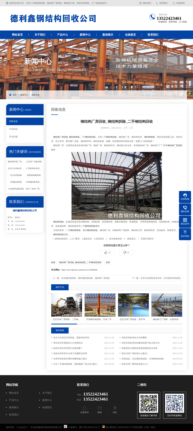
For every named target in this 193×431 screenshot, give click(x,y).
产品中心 (62, 34)
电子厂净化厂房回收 (34, 189)
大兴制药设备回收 (16, 189)
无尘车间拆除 (16, 175)
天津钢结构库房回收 (34, 182)
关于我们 (40, 34)
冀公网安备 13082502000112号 (120, 427)
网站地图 (138, 427)
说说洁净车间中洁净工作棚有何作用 (70, 353)
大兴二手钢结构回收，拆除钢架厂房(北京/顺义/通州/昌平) (80, 364)
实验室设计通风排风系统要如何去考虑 (139, 348)
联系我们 (164, 3)
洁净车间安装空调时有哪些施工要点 (70, 359)
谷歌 (152, 427)
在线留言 (130, 34)
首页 (15, 95)
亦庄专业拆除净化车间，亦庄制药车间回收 (161, 278)
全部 (108, 262)
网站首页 (147, 3)
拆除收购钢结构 (34, 175)
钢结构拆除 (74, 137)
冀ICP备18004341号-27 (89, 427)
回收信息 (36, 95)
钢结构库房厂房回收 (16, 161)
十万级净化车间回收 (34, 168)
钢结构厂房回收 (60, 137)
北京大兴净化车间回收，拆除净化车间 (71, 337)
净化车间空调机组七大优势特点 (68, 343)
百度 (147, 427)
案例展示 (107, 34)
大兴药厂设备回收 (34, 161)
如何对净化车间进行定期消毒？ (68, 348)
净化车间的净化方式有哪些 (134, 337)
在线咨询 (180, 3)
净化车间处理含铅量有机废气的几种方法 (141, 343)
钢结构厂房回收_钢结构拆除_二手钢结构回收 (80, 262)
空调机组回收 (16, 182)
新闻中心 (85, 34)
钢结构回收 (90, 137)
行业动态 (13, 129)
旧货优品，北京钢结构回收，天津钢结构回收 (143, 359)
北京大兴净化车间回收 (16, 168)
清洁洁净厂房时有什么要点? (135, 353)
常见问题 (13, 137)
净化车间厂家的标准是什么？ (135, 364)
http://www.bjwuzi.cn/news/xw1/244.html (79, 270)
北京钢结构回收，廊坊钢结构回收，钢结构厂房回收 (85, 278)
